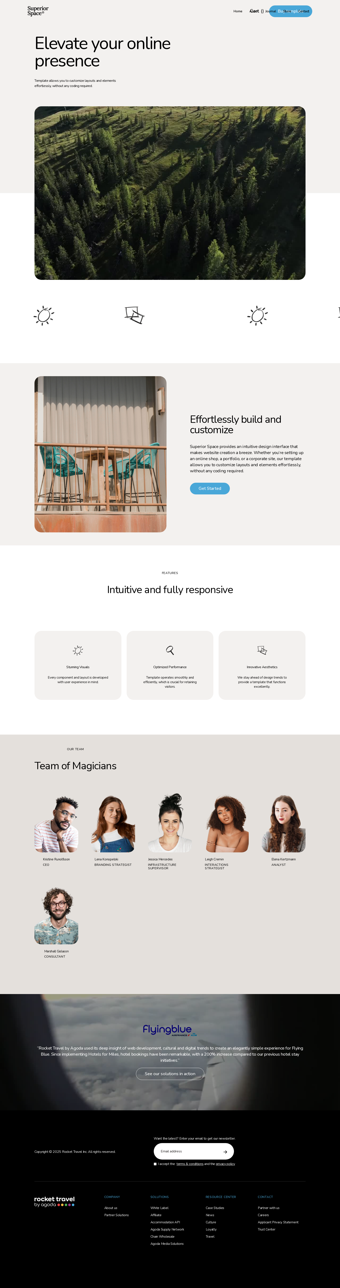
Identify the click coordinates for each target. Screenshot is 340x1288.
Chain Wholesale (162, 1236)
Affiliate (156, 1215)
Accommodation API (165, 1222)
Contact (303, 11)
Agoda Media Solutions (167, 1244)
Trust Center (266, 1229)
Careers (263, 1215)
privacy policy (225, 1164)
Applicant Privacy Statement (278, 1222)
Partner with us (269, 1208)
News (210, 1215)
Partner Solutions (116, 1215)
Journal (270, 11)
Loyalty (211, 1229)
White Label (159, 1208)
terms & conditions (190, 1164)
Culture (211, 1222)
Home (238, 11)
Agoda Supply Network (167, 1229)
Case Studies (215, 1208)
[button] (257, 11)
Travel (210, 1236)
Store (287, 11)
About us (110, 1208)
